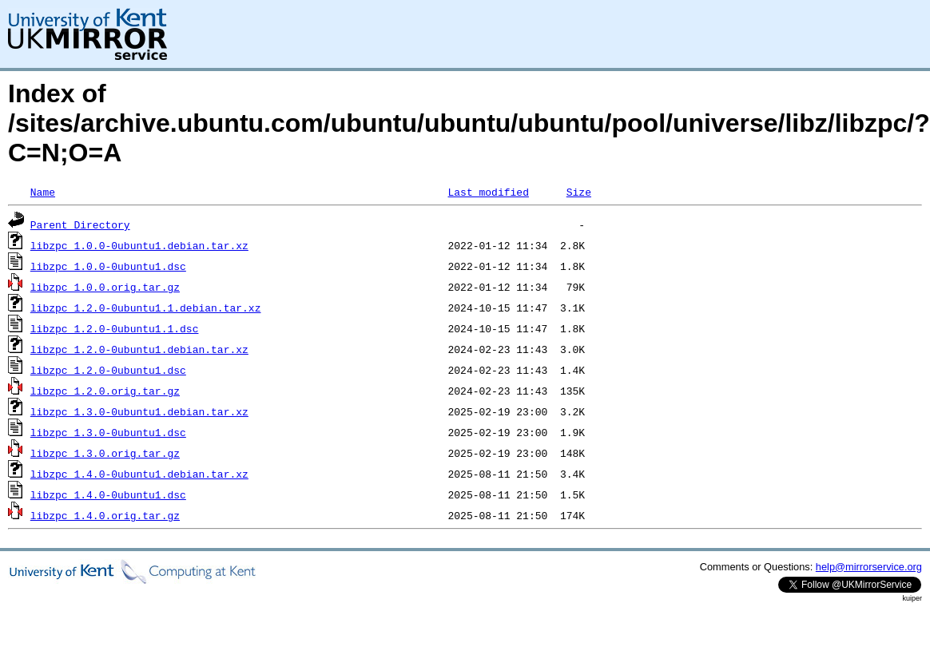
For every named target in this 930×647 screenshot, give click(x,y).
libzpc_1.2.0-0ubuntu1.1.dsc (114, 328)
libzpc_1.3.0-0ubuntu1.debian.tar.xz (139, 411)
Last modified (487, 192)
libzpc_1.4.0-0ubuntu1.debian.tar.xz (139, 473)
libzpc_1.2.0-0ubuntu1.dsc (108, 370)
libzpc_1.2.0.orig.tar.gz (105, 390)
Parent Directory (80, 224)
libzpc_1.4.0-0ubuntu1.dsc (108, 494)
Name (42, 192)
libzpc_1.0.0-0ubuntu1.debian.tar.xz (139, 245)
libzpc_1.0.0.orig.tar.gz (105, 287)
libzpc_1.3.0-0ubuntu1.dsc (108, 432)
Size (578, 192)
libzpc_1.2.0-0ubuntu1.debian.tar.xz (139, 349)
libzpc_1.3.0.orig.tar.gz (105, 453)
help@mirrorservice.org (869, 567)
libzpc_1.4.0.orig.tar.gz (105, 515)
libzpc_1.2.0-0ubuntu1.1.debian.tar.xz (145, 307)
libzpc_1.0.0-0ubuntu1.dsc (108, 266)
